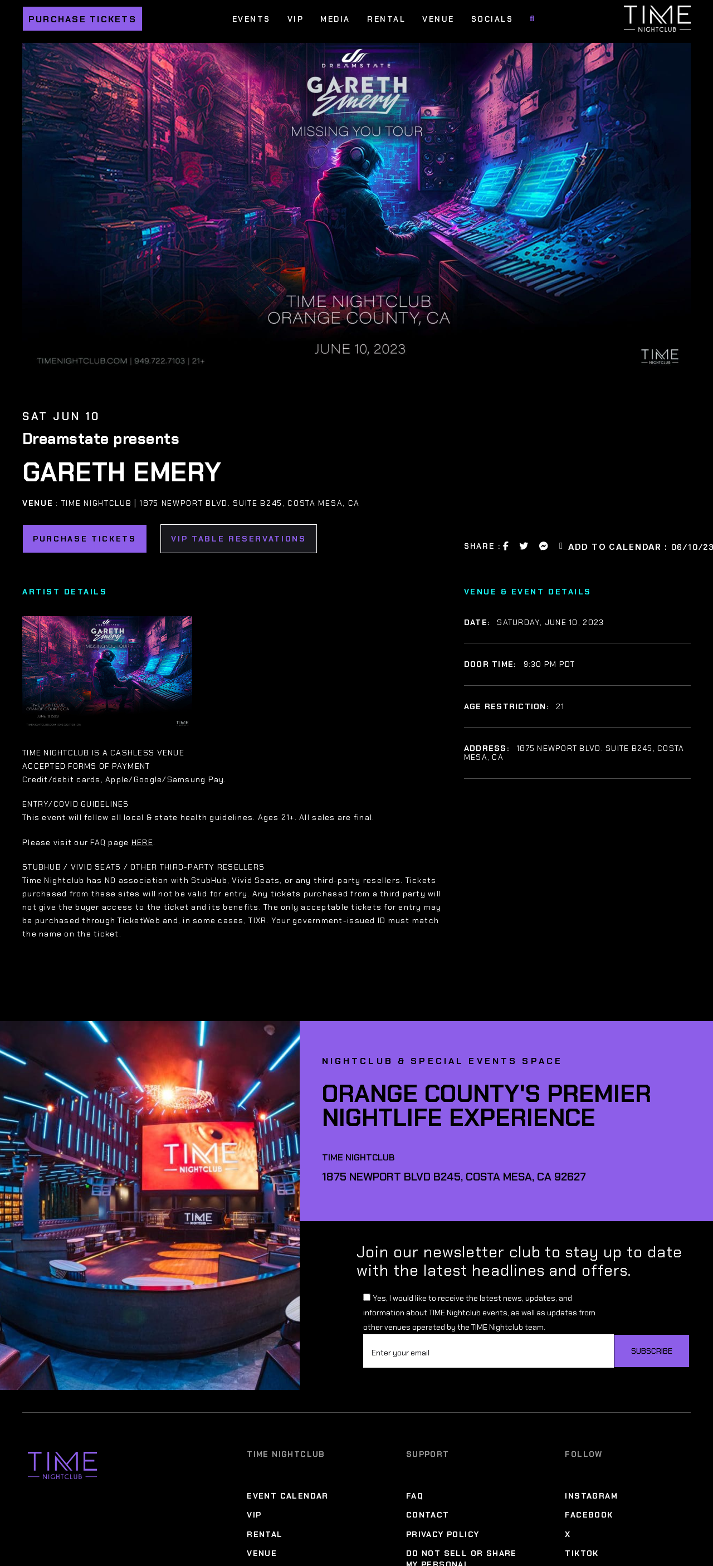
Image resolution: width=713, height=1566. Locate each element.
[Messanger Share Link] (544, 545)
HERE (142, 842)
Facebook (589, 1515)
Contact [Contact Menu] (428, 1515)
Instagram (591, 1496)
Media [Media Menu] (335, 19)
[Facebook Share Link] (506, 545)
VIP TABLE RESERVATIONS (238, 539)
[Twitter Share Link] (524, 545)
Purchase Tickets (82, 19)
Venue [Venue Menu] (438, 19)
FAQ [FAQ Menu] (414, 1496)
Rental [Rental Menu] (386, 19)
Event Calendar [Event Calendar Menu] (288, 1496)
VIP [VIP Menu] (295, 19)
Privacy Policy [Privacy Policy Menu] (443, 1534)
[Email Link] (561, 545)
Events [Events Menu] (251, 19)
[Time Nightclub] (62, 1465)
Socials (492, 19)
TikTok (581, 1553)
